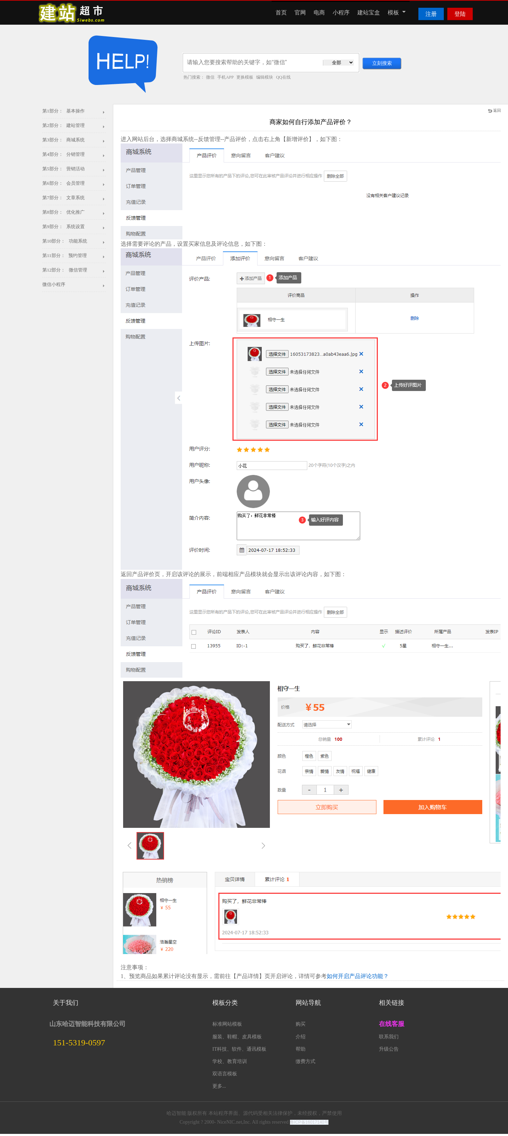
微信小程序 (53, 284)
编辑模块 (264, 77)
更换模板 (244, 77)
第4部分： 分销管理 (63, 154)
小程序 (341, 13)
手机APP (225, 77)
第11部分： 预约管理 (64, 255)
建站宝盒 (368, 13)
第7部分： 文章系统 (63, 197)
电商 (319, 13)
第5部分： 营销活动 (63, 168)
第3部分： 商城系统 (63, 139)
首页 (281, 13)
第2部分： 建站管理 (63, 125)
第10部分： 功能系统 (64, 241)
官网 (300, 13)
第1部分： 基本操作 (63, 111)
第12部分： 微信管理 (64, 270)
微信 (210, 77)
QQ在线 (283, 77)
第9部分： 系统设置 (63, 226)
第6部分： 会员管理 (63, 183)
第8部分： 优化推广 (63, 212)
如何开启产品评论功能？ (358, 976)
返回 (494, 110)
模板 (397, 13)
